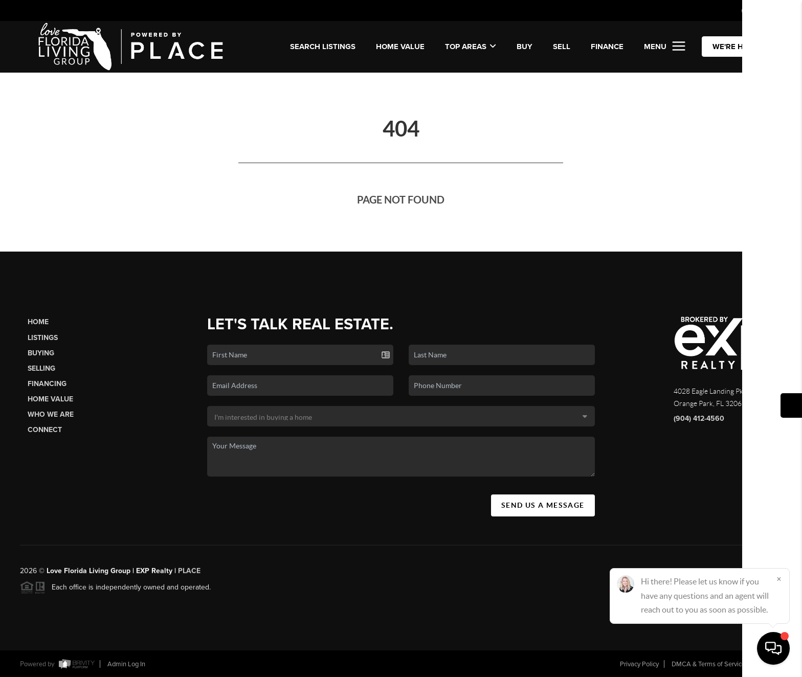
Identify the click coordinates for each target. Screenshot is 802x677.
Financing (47, 383)
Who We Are (51, 414)
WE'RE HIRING (738, 46)
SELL (561, 46)
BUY (524, 46)
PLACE (189, 575)
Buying (41, 353)
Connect (45, 429)
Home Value (400, 46)
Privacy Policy (639, 664)
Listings (43, 337)
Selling (41, 368)
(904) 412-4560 (699, 418)
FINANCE (607, 46)
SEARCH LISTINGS (322, 46)
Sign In (762, 11)
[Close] (779, 579)
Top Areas (470, 46)
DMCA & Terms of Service (708, 664)
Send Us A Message (543, 505)
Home (38, 322)
